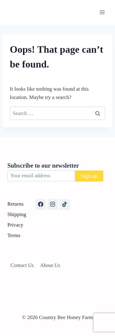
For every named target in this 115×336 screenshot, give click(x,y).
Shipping (16, 214)
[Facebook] (40, 204)
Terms (13, 235)
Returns (15, 204)
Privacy (15, 225)
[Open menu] (102, 12)
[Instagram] (53, 204)
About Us (50, 265)
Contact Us (22, 265)
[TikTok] (64, 204)
